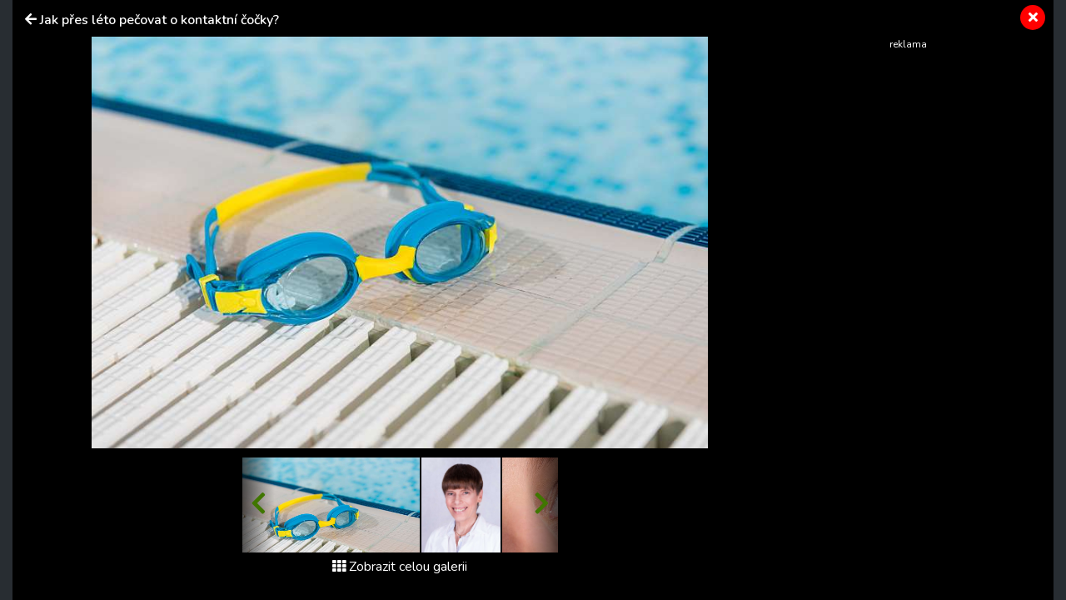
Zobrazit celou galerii (399, 567)
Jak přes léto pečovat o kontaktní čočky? (159, 20)
